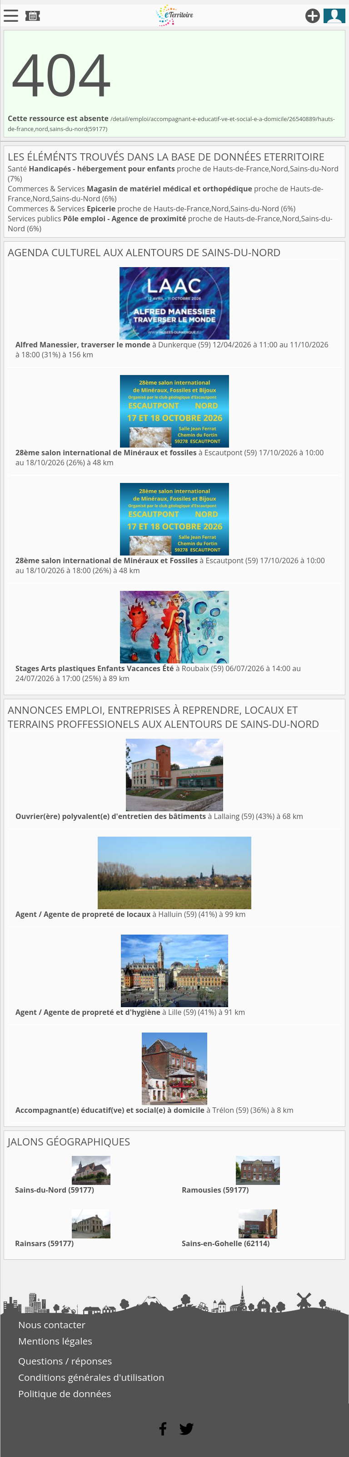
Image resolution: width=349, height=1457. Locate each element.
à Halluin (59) (106, 914)
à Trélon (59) (132, 1110)
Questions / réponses (65, 1361)
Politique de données (64, 1393)
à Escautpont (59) (136, 453)
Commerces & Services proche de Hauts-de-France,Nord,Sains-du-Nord (144, 209)
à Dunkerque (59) (113, 345)
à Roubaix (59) (119, 668)
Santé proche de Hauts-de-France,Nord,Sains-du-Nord (173, 169)
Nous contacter (51, 1324)
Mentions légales (55, 1341)
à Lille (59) (105, 1012)
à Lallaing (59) (134, 816)
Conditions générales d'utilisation (91, 1377)
